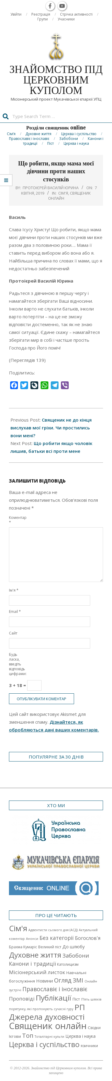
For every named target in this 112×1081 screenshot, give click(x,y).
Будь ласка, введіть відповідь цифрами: (16, 664)
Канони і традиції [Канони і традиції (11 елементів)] (32, 963)
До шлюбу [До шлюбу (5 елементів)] (73, 946)
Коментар (16, 520)
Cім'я (63, 193)
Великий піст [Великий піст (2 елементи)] (49, 946)
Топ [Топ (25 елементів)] (27, 1035)
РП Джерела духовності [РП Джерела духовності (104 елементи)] (47, 1012)
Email (15, 611)
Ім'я (14, 590)
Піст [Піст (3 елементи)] (76, 999)
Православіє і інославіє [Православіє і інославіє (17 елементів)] (54, 989)
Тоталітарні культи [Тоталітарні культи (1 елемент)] (49, 1036)
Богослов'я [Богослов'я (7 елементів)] (87, 938)
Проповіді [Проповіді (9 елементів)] (22, 998)
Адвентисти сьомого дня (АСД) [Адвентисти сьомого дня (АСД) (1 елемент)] (53, 930)
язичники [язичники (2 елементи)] (89, 1045)
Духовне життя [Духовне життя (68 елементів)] (35, 955)
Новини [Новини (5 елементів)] (44, 981)
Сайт (13, 633)
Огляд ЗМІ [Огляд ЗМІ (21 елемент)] (68, 980)
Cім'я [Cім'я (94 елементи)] (18, 928)
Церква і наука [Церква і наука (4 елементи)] (80, 1036)
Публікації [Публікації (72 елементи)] (53, 998)
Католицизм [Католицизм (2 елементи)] (68, 964)
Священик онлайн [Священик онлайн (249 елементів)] (48, 1026)
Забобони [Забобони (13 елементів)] (75, 955)
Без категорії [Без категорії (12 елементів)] (56, 937)
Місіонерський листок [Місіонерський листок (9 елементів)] (37, 972)
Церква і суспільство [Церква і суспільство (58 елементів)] (44, 1044)
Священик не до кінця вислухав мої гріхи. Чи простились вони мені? (51, 427)
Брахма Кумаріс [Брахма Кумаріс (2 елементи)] (23, 946)
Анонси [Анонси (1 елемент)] (32, 939)
